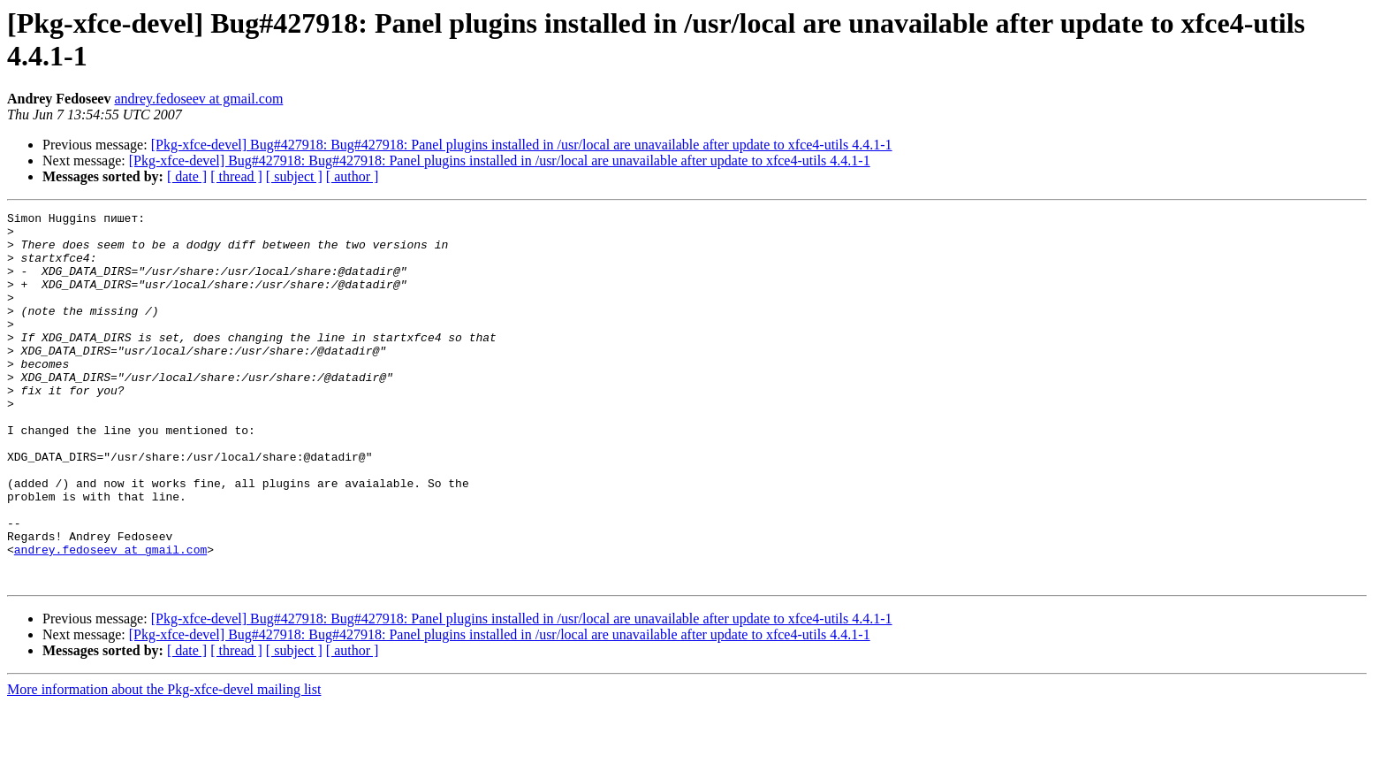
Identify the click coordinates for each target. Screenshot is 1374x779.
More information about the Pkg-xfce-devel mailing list (164, 763)
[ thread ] (236, 176)
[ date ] (187, 176)
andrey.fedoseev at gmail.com (198, 98)
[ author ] (352, 176)
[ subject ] (294, 176)
